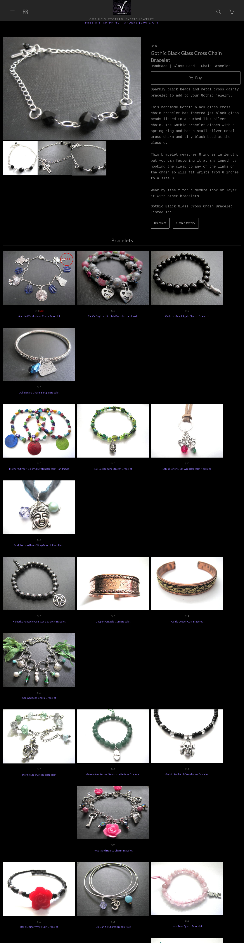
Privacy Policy (160, 879)
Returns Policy (62, 879)
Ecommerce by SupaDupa (126, 922)
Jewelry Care (133, 879)
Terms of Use (186, 879)
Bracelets (160, 223)
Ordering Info (34, 879)
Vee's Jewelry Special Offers (98, 879)
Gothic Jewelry (185, 223)
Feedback (211, 879)
